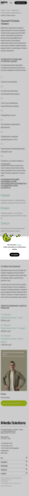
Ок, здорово (14, 254)
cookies (18, 245)
